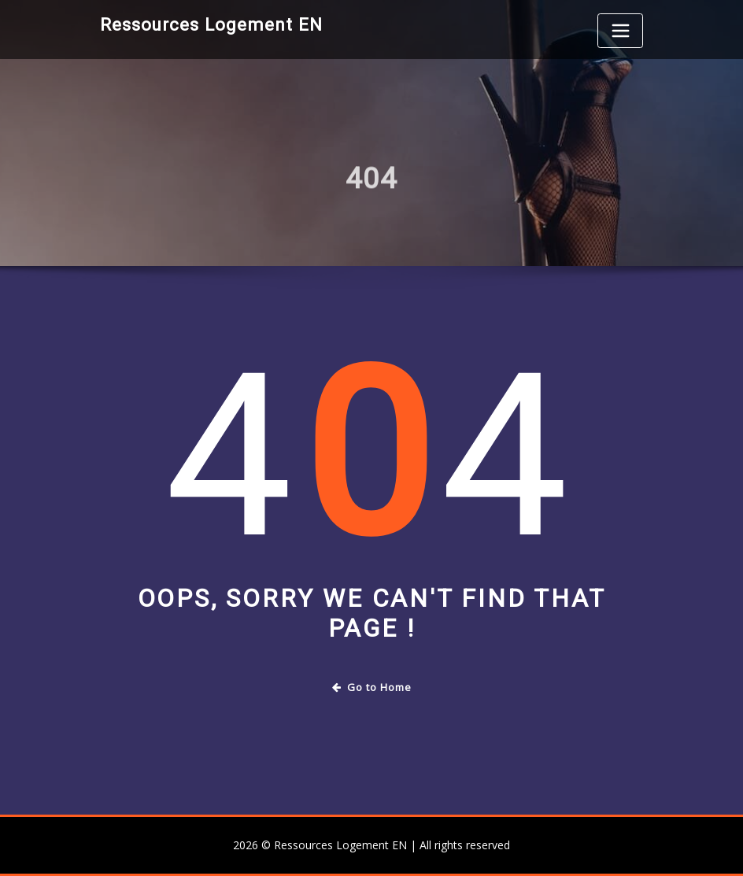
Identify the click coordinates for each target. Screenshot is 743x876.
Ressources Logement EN (211, 24)
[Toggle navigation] (620, 30)
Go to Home (372, 687)
